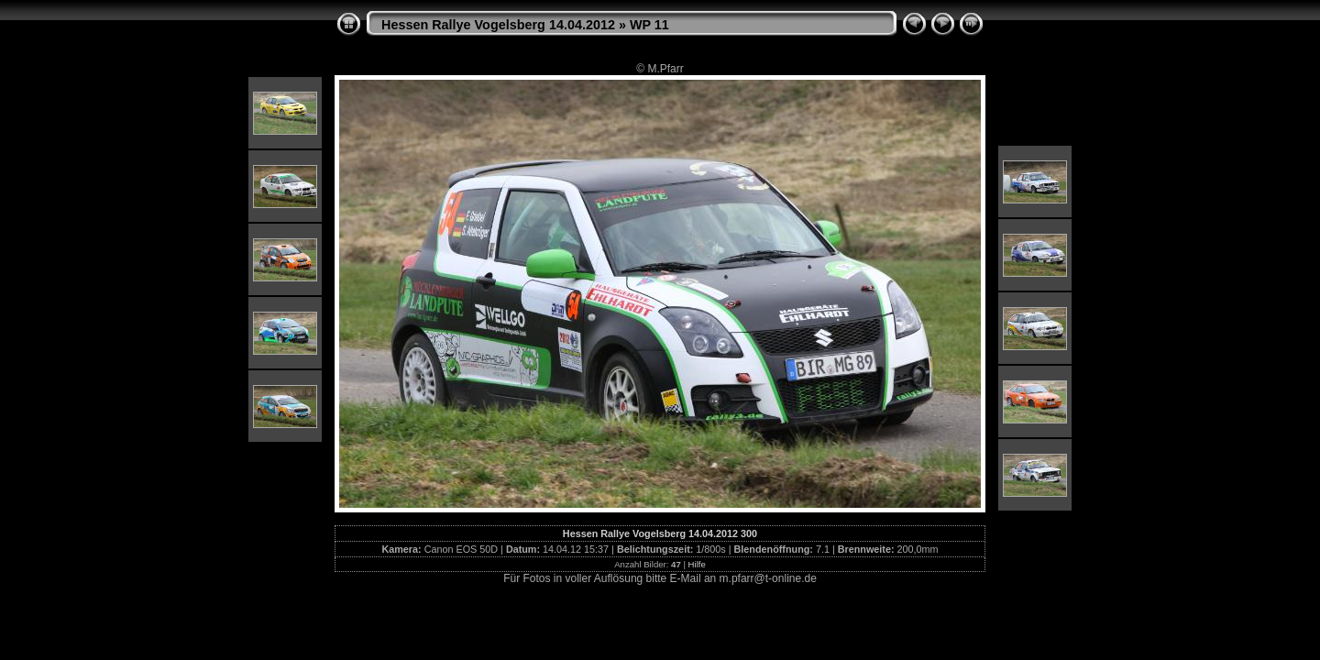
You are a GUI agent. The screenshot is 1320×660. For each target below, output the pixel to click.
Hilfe (697, 564)
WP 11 (649, 24)
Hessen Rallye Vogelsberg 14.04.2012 (498, 24)
